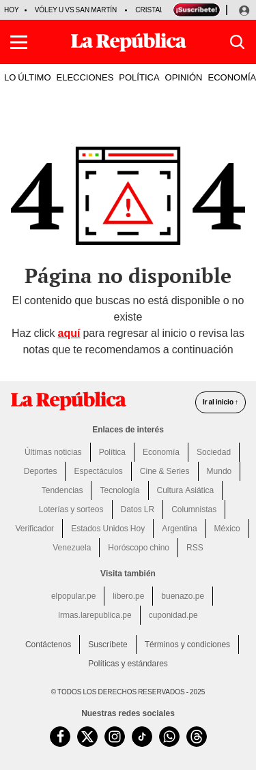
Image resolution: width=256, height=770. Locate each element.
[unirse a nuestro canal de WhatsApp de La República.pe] (169, 736)
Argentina (179, 528)
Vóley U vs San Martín (76, 10)
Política (112, 452)
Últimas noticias (53, 452)
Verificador (34, 528)
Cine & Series (165, 471)
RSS (194, 547)
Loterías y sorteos (71, 509)
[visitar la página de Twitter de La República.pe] (87, 736)
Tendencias (62, 490)
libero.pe (128, 596)
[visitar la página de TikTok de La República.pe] (142, 736)
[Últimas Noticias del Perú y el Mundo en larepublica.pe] (128, 42)
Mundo (219, 471)
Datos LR (138, 509)
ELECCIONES (85, 77)
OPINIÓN (184, 77)
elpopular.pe (73, 596)
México (227, 528)
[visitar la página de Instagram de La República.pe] (114, 736)
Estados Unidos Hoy (108, 528)
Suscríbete (107, 644)
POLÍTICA (139, 77)
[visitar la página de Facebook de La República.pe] (60, 736)
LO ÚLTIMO (27, 77)
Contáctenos (48, 644)
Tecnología (119, 490)
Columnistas (193, 509)
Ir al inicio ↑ (220, 402)
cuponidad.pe (173, 615)
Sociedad (214, 452)
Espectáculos (98, 471)
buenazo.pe (182, 596)
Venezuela (72, 547)
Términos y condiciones (187, 644)
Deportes (40, 471)
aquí (69, 333)
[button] (18, 42)
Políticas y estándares (128, 663)
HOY (11, 10)
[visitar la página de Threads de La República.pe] (196, 736)
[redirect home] (68, 401)
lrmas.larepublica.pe (94, 615)
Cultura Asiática (185, 490)
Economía (161, 452)
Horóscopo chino (138, 547)
